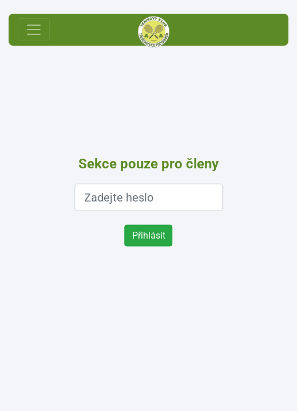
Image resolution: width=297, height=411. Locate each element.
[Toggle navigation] (34, 29)
